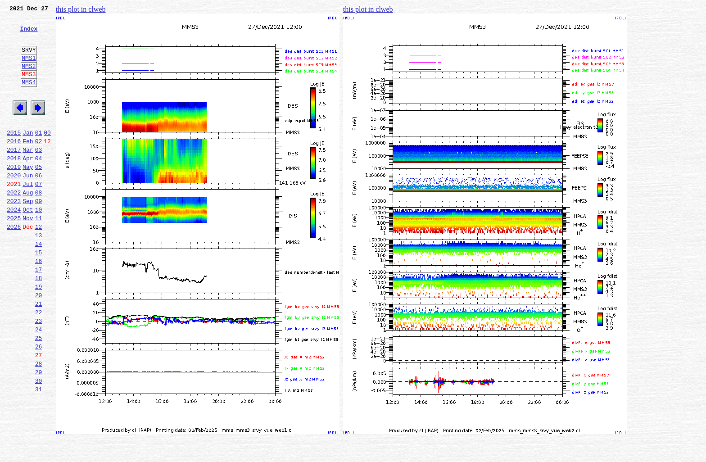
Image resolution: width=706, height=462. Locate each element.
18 (38, 322)
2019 (14, 194)
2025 (14, 253)
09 (38, 233)
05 (38, 194)
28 (38, 421)
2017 (14, 174)
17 (38, 312)
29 (38, 431)
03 (38, 174)
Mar (28, 174)
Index (28, 34)
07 (38, 213)
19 (38, 332)
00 (47, 154)
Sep (28, 233)
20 (38, 342)
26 (38, 402)
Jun (28, 203)
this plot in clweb (81, 9)
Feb (28, 164)
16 (38, 303)
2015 (14, 154)
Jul (28, 213)
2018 (14, 184)
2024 (14, 243)
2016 (14, 164)
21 (38, 352)
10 (38, 243)
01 (38, 154)
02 (38, 164)
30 (38, 441)
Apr (28, 184)
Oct (28, 243)
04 (38, 184)
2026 (14, 263)
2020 (14, 203)
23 (38, 372)
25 (38, 392)
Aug (28, 223)
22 (38, 362)
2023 (14, 233)
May (28, 194)
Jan (28, 154)
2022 (14, 223)
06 (38, 203)
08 (38, 223)
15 (38, 293)
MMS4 (29, 97)
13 (38, 273)
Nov (28, 253)
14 (38, 283)
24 (38, 382)
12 (38, 263)
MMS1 (29, 68)
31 (38, 451)
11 (38, 253)
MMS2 (29, 78)
